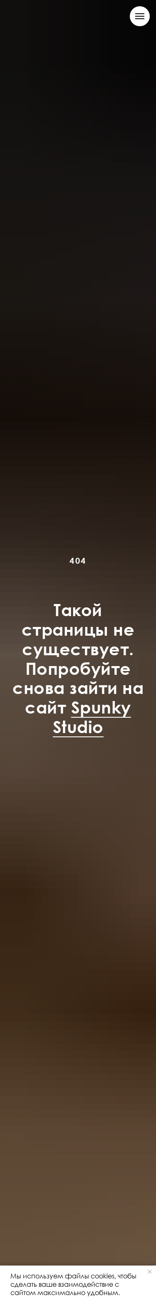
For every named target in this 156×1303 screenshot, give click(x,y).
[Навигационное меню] (139, 16)
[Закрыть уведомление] (150, 1272)
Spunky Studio (92, 717)
